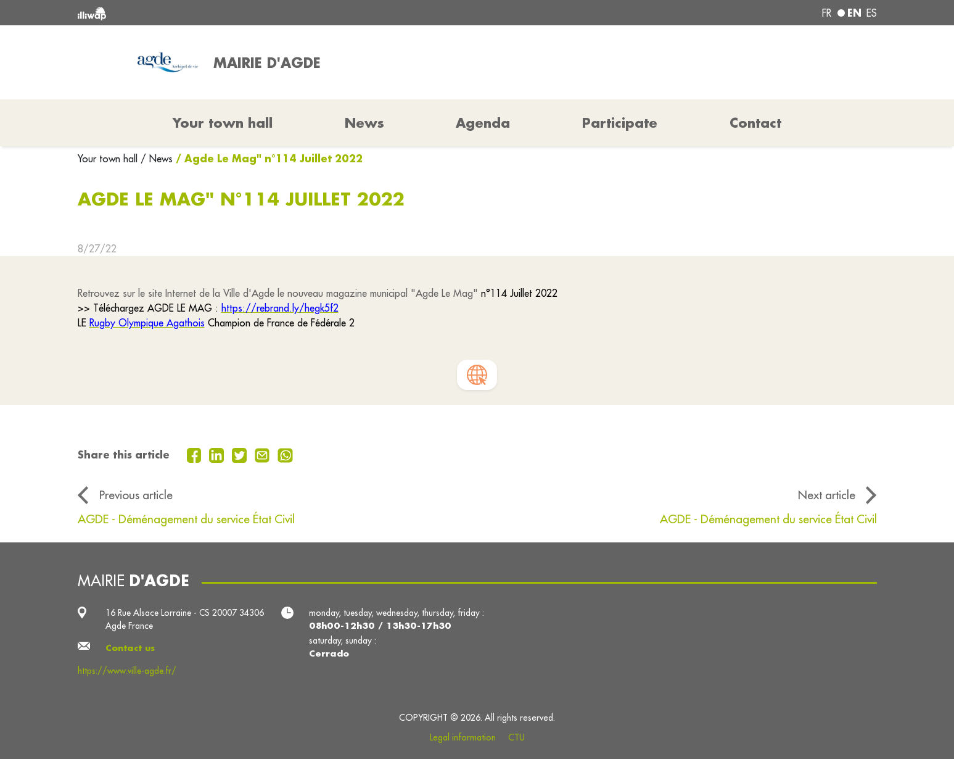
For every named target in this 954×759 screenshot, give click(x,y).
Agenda (483, 122)
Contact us (130, 647)
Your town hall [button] (223, 122)
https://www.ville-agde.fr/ (127, 670)
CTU (516, 737)
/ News (157, 158)
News (364, 122)
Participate (619, 122)
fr (826, 13)
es (871, 13)
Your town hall (109, 158)
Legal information (463, 737)
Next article (826, 494)
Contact (755, 122)
